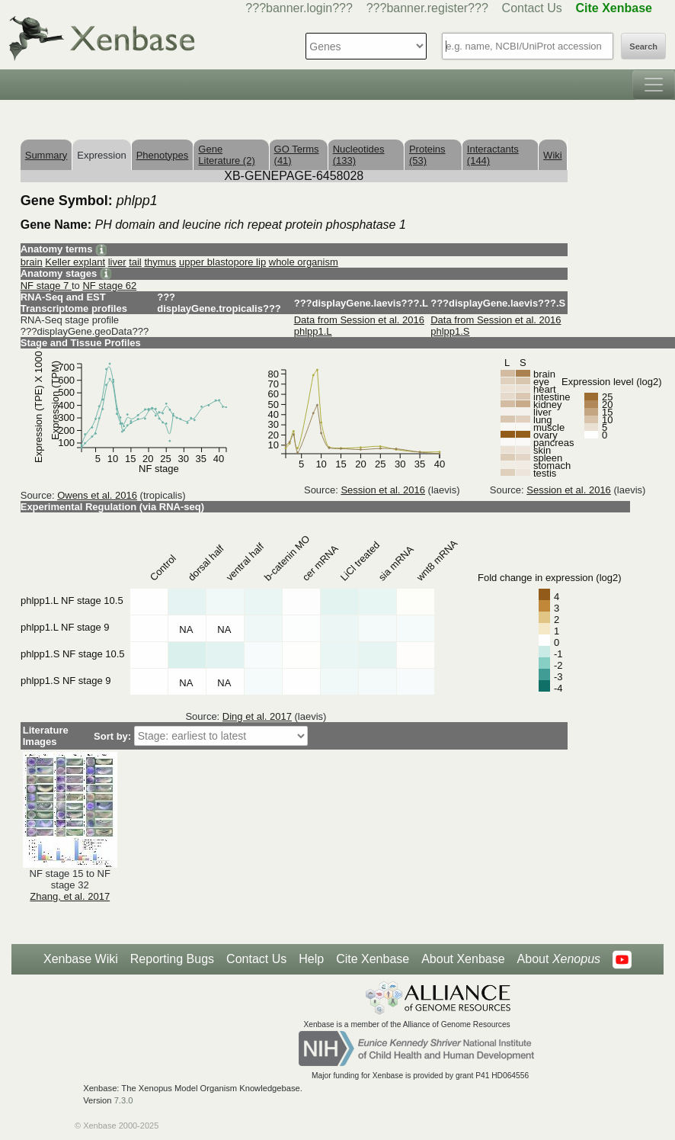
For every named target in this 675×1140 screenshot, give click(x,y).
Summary (46, 155)
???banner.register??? (427, 8)
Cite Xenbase (372, 958)
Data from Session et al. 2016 (359, 320)
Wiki (552, 155)
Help (311, 958)
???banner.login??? (299, 8)
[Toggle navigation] (653, 84)
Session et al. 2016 (383, 490)
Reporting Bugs (172, 958)
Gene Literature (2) (226, 154)
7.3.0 (123, 1100)
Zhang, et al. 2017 (70, 896)
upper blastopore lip (222, 262)
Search (643, 46)
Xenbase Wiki (80, 958)
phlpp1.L (313, 331)
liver (117, 262)
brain (32, 262)
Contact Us (532, 8)
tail (135, 262)
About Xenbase (462, 958)
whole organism (303, 262)
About (558, 959)
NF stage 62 (109, 285)
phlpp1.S (449, 331)
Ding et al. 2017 (257, 716)
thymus (160, 262)
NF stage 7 (46, 285)
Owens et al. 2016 (97, 495)
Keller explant (75, 262)
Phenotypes (162, 155)
